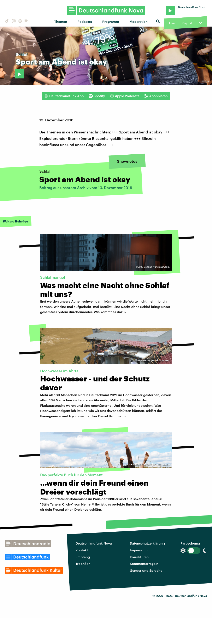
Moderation (138, 21)
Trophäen (83, 563)
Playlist (187, 23)
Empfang (83, 557)
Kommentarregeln (144, 563)
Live (172, 23)
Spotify (97, 96)
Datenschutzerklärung (147, 543)
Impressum (139, 550)
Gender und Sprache (146, 570)
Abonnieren (156, 96)
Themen (60, 21)
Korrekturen (139, 557)
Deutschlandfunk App (64, 96)
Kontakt (82, 550)
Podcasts (84, 21)
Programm (110, 21)
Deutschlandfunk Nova (94, 543)
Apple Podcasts (124, 96)
